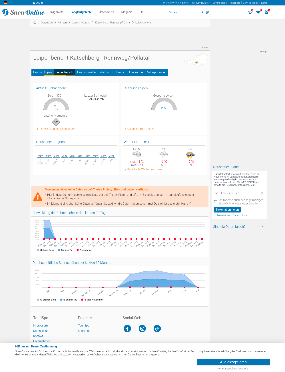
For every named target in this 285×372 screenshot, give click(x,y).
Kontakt (38, 336)
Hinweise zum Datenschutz (231, 215)
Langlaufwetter (86, 72)
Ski (141, 12)
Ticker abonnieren (227, 209)
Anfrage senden (156, 72)
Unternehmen (42, 341)
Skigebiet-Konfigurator (177, 2)
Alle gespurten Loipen (140, 129)
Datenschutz (41, 331)
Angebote (235, 2)
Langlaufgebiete (81, 12)
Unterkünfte (135, 72)
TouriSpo (83, 325)
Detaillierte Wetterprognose (144, 169)
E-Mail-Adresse (230, 193)
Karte (264, 2)
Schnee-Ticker (250, 2)
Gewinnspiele (219, 2)
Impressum (40, 325)
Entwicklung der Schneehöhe (57, 129)
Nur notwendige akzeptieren (233, 368)
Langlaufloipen (42, 72)
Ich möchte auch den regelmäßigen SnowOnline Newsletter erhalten (241, 201)
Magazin (126, 12)
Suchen (202, 12)
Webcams (106, 72)
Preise (120, 72)
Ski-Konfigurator (200, 2)
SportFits (84, 331)
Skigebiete (56, 12)
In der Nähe (207, 12)
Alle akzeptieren (233, 362)
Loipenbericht (65, 72)
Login (39, 2)
